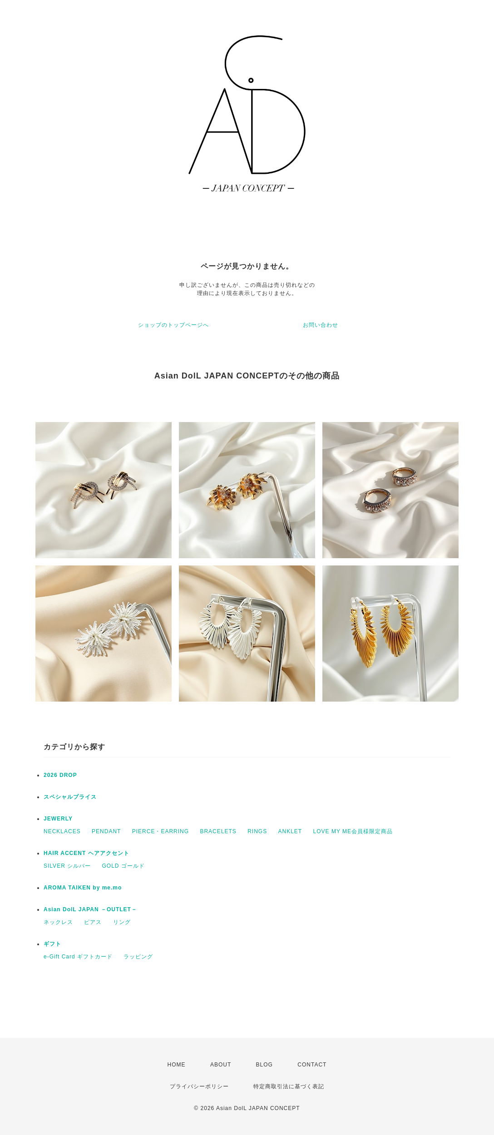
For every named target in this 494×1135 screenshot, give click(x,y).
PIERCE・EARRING (160, 831)
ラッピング (138, 956)
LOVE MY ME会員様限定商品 (353, 831)
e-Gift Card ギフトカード (78, 956)
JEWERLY (58, 819)
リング (122, 922)
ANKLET (290, 831)
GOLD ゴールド (123, 866)
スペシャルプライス (70, 797)
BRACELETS (218, 831)
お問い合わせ (320, 325)
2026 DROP (60, 775)
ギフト (52, 944)
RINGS (257, 831)
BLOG (264, 1064)
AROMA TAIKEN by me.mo (83, 887)
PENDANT (106, 831)
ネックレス (58, 922)
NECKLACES (62, 831)
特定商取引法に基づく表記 (288, 1086)
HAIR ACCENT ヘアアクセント (86, 853)
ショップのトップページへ (173, 325)
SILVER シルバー (67, 866)
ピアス (93, 922)
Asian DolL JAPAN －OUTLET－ (90, 909)
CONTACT (311, 1064)
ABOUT (220, 1064)
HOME (177, 1064)
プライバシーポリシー (199, 1086)
